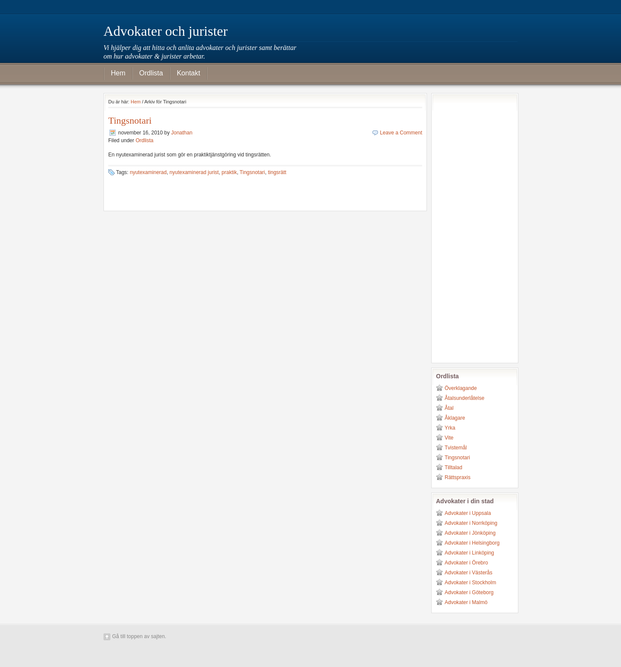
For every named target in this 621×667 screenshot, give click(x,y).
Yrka (450, 428)
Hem (118, 73)
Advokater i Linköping (469, 553)
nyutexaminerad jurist (194, 172)
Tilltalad (453, 467)
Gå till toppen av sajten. (139, 636)
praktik (229, 172)
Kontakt (188, 73)
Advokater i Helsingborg (472, 543)
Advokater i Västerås (468, 573)
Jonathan (181, 133)
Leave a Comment (401, 133)
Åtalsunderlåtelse (464, 398)
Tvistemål (456, 448)
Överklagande (461, 388)
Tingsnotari (130, 120)
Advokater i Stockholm (470, 583)
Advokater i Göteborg (469, 592)
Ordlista (151, 73)
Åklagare (455, 418)
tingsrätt (277, 172)
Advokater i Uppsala (468, 513)
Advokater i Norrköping (471, 523)
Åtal (449, 408)
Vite (449, 438)
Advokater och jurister (166, 31)
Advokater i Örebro (466, 563)
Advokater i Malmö (466, 602)
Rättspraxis (457, 477)
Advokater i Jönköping (470, 533)
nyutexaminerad (148, 172)
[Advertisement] (470, 227)
